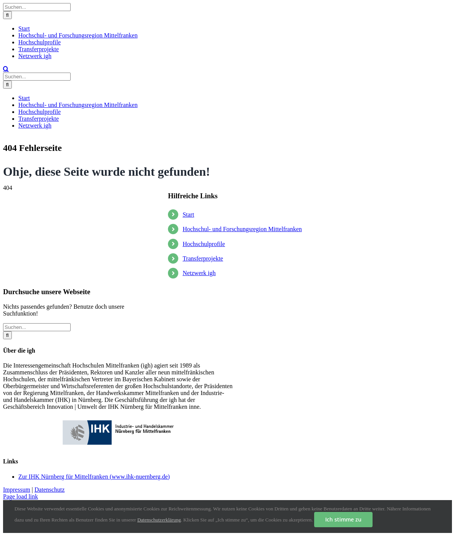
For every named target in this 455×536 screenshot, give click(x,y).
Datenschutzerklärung (159, 520)
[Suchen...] (37, 7)
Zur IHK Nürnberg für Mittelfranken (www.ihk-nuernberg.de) (94, 476)
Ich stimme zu (343, 519)
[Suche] (7, 15)
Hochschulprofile (203, 244)
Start (188, 214)
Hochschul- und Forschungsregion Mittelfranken (242, 229)
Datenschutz (49, 489)
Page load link (20, 496)
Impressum (16, 489)
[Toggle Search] (6, 69)
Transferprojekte (202, 258)
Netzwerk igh (199, 273)
